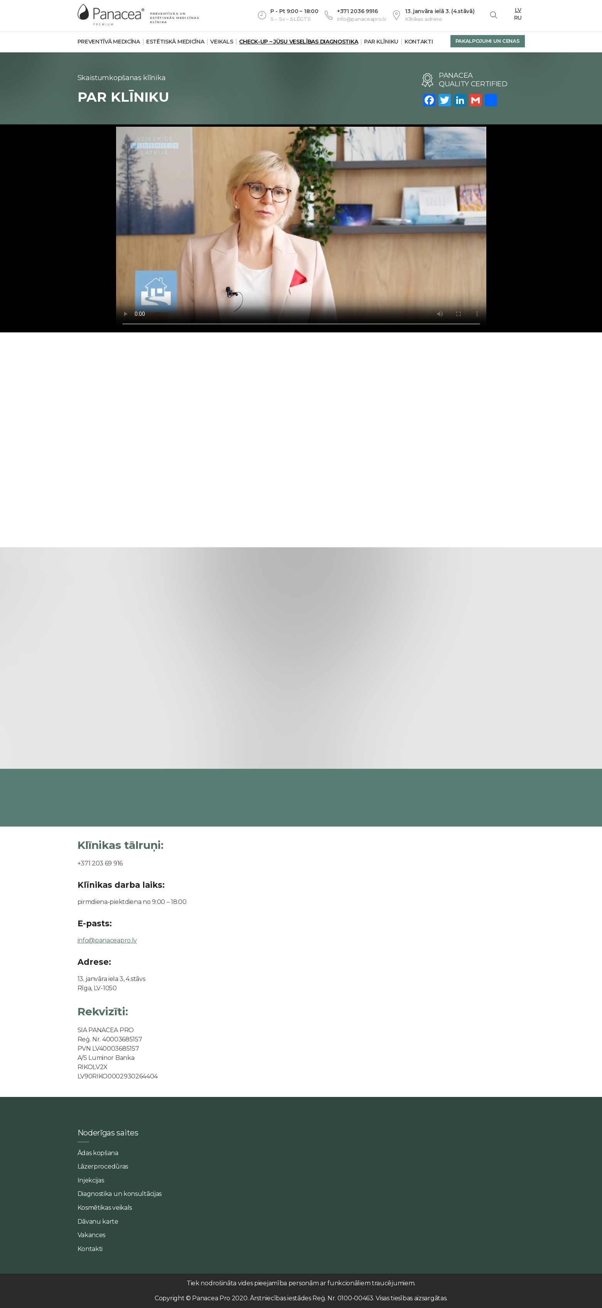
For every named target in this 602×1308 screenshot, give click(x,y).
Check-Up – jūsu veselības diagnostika (298, 41)
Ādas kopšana (98, 1153)
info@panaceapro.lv (107, 940)
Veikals (221, 41)
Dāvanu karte (98, 1221)
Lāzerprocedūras (103, 1166)
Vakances (92, 1235)
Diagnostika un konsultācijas (120, 1193)
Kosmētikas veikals (105, 1207)
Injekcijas (91, 1180)
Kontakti (419, 41)
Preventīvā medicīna (109, 41)
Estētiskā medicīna (175, 41)
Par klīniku (381, 41)
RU (518, 17)
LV (518, 9)
